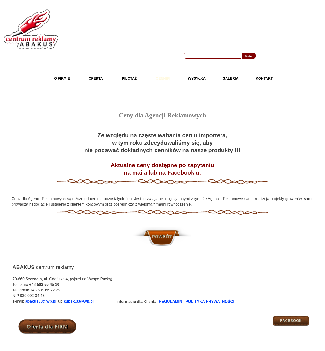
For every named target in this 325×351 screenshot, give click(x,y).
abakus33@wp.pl (40, 301)
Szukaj (248, 55)
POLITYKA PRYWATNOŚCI (210, 301)
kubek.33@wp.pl (79, 301)
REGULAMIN (170, 301)
